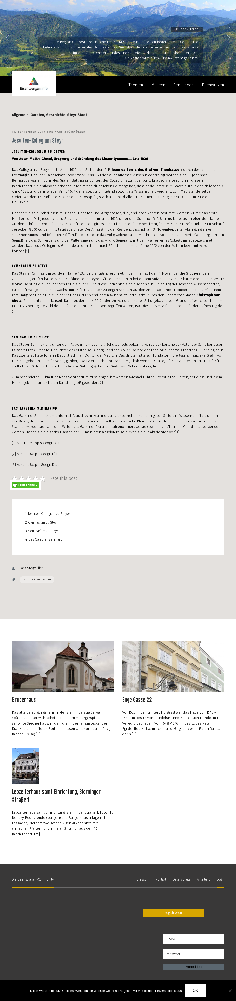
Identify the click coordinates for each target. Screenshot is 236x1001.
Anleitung (203, 879)
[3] (177, 432)
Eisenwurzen (213, 85)
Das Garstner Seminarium (46, 540)
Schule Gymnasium (37, 579)
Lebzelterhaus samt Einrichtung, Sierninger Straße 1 (56, 795)
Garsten (37, 115)
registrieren (173, 913)
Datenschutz (181, 879)
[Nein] (230, 990)
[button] (7, 37)
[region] (118, 38)
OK (195, 990)
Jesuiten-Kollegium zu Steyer (49, 514)
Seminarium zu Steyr (43, 531)
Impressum (141, 879)
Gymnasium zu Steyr (43, 522)
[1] (27, 251)
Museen (158, 85)
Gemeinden (183, 85)
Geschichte (55, 115)
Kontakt (161, 879)
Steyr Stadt (77, 115)
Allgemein (20, 115)
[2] (101, 382)
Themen (136, 85)
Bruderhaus (24, 700)
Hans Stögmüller (70, 131)
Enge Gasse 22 (137, 700)
